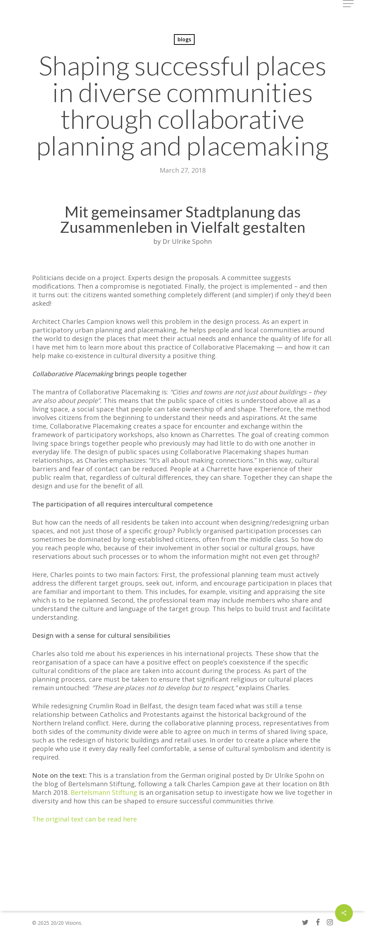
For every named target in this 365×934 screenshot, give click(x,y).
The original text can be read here (84, 819)
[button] (349, 3)
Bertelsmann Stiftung (104, 792)
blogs (184, 39)
